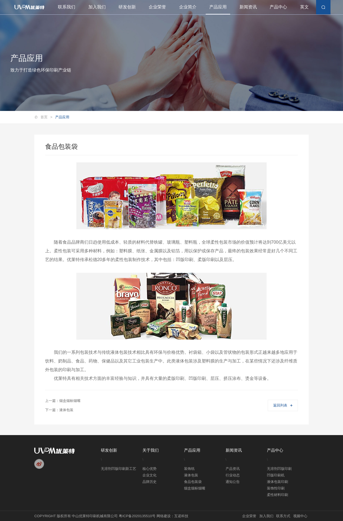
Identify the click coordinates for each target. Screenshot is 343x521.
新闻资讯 (248, 7)
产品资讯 (233, 469)
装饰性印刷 (276, 488)
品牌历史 (149, 482)
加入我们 (97, 7)
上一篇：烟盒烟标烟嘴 (62, 401)
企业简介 (188, 7)
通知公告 (233, 482)
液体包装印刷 (277, 482)
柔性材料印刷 (277, 495)
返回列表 (282, 405)
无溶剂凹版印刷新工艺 (118, 469)
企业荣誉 (157, 7)
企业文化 (149, 475)
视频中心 (300, 516)
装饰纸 (189, 469)
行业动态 (233, 475)
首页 (46, 117)
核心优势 (149, 469)
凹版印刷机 (276, 475)
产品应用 (218, 7)
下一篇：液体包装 (59, 410)
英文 (304, 7)
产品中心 (278, 7)
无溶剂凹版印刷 (279, 469)
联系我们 (66, 7)
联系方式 (283, 516)
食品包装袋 (193, 482)
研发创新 (127, 7)
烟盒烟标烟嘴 (194, 488)
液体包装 (191, 475)
